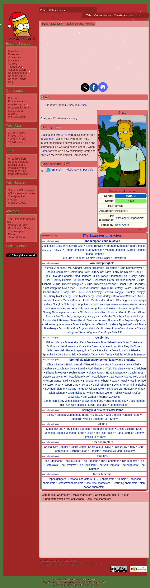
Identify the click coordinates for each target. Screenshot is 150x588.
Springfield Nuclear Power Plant (102, 410)
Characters (14, 57)
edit (58, 126)
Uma (66, 308)
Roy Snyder (126, 320)
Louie (90, 432)
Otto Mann (115, 376)
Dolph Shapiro (101, 384)
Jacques (140, 284)
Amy (63, 134)
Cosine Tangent (77, 388)
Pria (142, 304)
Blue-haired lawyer (131, 267)
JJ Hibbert (140, 368)
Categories (48, 494)
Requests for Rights (20, 107)
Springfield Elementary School (88, 359)
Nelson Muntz (52, 380)
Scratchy (129, 450)
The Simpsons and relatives (102, 241)
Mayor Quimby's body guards (86, 316)
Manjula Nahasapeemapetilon (123, 308)
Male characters (82, 494)
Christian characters (107, 494)
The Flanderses (110, 460)
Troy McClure (132, 346)
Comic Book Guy (80, 271)
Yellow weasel (122, 392)
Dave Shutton (120, 350)
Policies (12, 98)
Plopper (79, 257)
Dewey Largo (51, 376)
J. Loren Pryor (53, 384)
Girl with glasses (76, 404)
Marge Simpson (136, 249)
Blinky (50, 414)
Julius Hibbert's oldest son (100, 284)
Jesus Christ (78, 446)
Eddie (47, 275)
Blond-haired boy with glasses (62, 400)
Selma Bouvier (94, 245)
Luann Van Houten (123, 328)
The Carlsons (90, 460)
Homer (44, 150)
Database (48, 368)
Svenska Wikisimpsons (21, 190)
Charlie (127, 414)
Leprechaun (61, 450)
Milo (140, 296)
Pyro (106, 350)
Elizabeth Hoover (56, 372)
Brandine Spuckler (84, 324)
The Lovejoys (68, 464)
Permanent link (17, 170)
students (129, 359)
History (90, 23)
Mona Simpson (95, 253)
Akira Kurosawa (134, 288)
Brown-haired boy (92, 400)
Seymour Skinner (55, 388)
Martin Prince (138, 380)
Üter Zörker (89, 396)
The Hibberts (129, 460)
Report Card (71, 384)
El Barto (57, 250)
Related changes (18, 161)
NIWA (11, 234)
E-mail (81, 368)
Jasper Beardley (94, 267)
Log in (140, 15)
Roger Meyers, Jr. (76, 350)
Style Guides (15, 110)
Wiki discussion (17, 116)
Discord (12, 113)
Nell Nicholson (71, 380)
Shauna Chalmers (56, 271)
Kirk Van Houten (100, 328)
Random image (17, 78)
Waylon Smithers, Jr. (95, 418)
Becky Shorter (120, 384)
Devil (108, 446)
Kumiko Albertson (55, 267)
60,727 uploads (17, 136)
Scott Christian (131, 342)
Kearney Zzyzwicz (109, 396)
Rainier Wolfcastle (126, 354)
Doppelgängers (57, 478)
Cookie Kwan (51, 292)
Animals (121, 478)
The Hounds (97, 415)
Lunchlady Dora (65, 368)
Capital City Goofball (56, 446)
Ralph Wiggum (56, 392)
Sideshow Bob (54, 428)
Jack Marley (103, 296)
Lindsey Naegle (52, 304)
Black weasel (74, 364)
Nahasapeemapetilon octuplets (82, 304)
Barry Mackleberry (60, 296)
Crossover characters (70, 482)
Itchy (132, 446)
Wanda (139, 388)
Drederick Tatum (88, 354)
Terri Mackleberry (96, 376)
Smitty (114, 418)
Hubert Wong (104, 392)
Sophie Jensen (77, 372)
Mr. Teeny (106, 354)
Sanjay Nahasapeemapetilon (60, 312)
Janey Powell (120, 380)
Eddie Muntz (90, 300)
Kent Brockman (89, 342)
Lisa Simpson (94, 249)
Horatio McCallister (124, 296)
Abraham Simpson (116, 245)
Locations (14, 60)
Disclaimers (87, 564)
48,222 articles (17, 133)
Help (11, 82)
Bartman (47, 250)
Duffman (52, 346)
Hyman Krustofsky (112, 288)
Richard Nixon (78, 450)
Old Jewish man (89, 312)
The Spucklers (87, 464)
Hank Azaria (122, 224)
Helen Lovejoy (92, 292)
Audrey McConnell (135, 376)
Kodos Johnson (66, 432)
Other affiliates (16, 237)
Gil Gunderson (82, 280)
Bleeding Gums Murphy (130, 300)
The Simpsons (53, 460)
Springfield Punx (18, 225)
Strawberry (49, 328)
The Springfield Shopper (16, 198)
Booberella (71, 342)
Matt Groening (68, 346)
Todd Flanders (114, 368)
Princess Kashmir (88, 288)
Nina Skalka (138, 384)
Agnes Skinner (107, 320)
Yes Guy (104, 332)
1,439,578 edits (17, 139)
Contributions (102, 15)
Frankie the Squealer (78, 428)
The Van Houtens (108, 464)
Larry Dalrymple (122, 271)
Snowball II (119, 257)
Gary (134, 275)
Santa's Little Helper (98, 257)
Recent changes (17, 72)
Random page (16, 75)
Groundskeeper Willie (81, 392)
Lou (79, 292)
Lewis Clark (132, 364)
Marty (59, 342)
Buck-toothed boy (115, 400)
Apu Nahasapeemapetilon (87, 308)
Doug (138, 271)
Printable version (18, 167)
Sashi (59, 308)
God (140, 446)
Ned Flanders (83, 275)
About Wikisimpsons (68, 564)
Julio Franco (100, 275)
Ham (128, 368)
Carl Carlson (113, 414)
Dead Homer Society (20, 228)
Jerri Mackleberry (83, 296)
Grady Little (68, 292)
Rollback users (17, 101)
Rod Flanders (96, 368)
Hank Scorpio (124, 432)
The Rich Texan (105, 432)
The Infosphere (17, 231)
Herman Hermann (103, 428)
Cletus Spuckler (106, 324)
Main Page (14, 51)
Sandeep (50, 308)
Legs (81, 432)
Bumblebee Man (111, 342)
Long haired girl (119, 404)
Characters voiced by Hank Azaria (63, 498)
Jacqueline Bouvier (53, 245)
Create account (124, 15)
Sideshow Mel (55, 350)
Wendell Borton (93, 364)
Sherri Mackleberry (72, 376)
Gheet (114, 304)
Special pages (16, 164)
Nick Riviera (60, 320)
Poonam (134, 304)
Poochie (94, 450)
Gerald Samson (87, 320)
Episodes (13, 54)
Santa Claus (95, 446)
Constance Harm (104, 280)
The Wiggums (129, 464)
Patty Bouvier (75, 245)
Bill (48, 342)
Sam (73, 320)
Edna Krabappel (115, 372)
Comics (12, 63)
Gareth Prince (127, 312)
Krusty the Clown (89, 346)
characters (102, 235)
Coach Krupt (135, 372)
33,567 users (16, 142)
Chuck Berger (55, 364)
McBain (141, 354)
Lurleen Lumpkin (112, 346)
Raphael (129, 316)
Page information (18, 174)
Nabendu (123, 304)
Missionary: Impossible (129, 217)
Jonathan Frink (119, 275)
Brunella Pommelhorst (96, 380)
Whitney (66, 324)
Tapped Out (15, 66)
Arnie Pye (95, 350)
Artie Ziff (117, 332)
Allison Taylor (97, 388)
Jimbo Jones (96, 372)
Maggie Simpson (115, 249)
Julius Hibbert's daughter (68, 284)
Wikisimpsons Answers (21, 193)
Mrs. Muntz (107, 300)
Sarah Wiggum (88, 332)
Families (102, 456)
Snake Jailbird (125, 428)
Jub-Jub (67, 257)
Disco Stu (64, 328)
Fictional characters (79, 478)
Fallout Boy (120, 446)
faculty (113, 359)
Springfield (107, 263)
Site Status (101, 564)
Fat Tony (100, 436)
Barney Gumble (62, 280)
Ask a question (17, 69)
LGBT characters (104, 478)
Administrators (16, 104)
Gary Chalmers (114, 364)
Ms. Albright (75, 267)
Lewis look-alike (97, 404)
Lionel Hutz (125, 284)
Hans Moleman (51, 300)
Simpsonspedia (17, 202)
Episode (57, 169)
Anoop (105, 304)
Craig (83, 104)
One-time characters (98, 482)
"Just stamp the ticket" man (59, 288)
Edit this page (75, 23)
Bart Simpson (138, 245)
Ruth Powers (109, 312)
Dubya (56, 324)
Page (45, 23)
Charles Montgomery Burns (72, 414)
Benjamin (111, 267)
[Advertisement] (21, 315)
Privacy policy (48, 564)
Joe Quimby (63, 316)
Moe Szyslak (80, 328)
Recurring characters (124, 482)
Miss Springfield (67, 354)
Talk (88, 15)
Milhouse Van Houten (120, 388)
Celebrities (102, 337)
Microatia (49, 138)
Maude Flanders (63, 275)
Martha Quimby (113, 316)
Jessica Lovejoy (113, 292)
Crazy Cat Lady (101, 271)
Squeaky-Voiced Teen (131, 324)
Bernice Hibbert (125, 280)
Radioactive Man (112, 450)
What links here (17, 158)
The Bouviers (72, 460)
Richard (85, 384)
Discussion (57, 23)
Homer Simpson (74, 249)
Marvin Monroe (72, 300)
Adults (125, 494)
